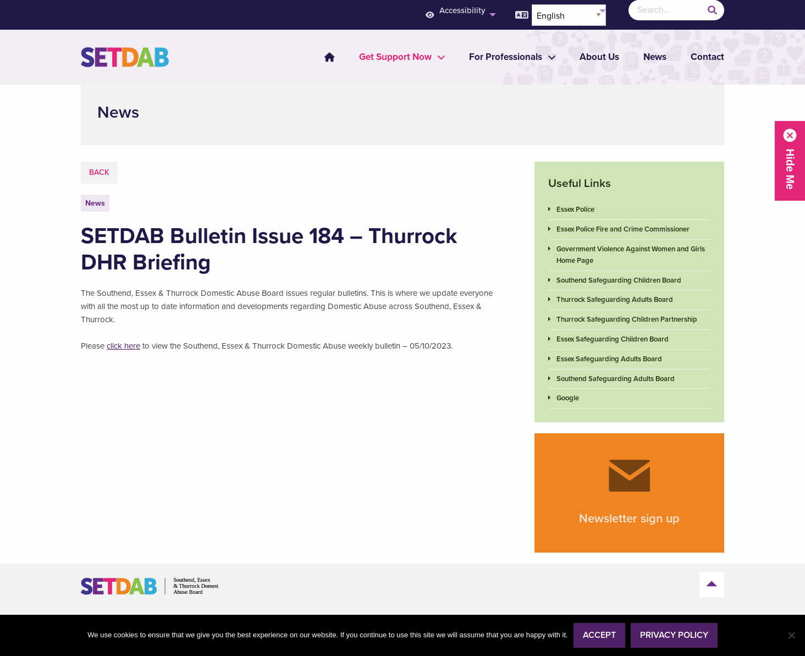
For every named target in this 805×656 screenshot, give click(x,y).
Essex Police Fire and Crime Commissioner (623, 229)
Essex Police (575, 209)
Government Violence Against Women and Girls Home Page (630, 255)
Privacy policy (674, 635)
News (654, 57)
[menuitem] (323, 57)
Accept (599, 635)
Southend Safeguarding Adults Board (615, 378)
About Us (599, 57)
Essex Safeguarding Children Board (612, 339)
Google (567, 398)
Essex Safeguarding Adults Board (609, 359)
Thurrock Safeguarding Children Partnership (626, 319)
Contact (707, 57)
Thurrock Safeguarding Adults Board (614, 299)
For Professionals (505, 57)
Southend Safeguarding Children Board (618, 280)
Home (329, 57)
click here (123, 346)
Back (99, 172)
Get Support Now (395, 57)
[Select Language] (569, 15)
